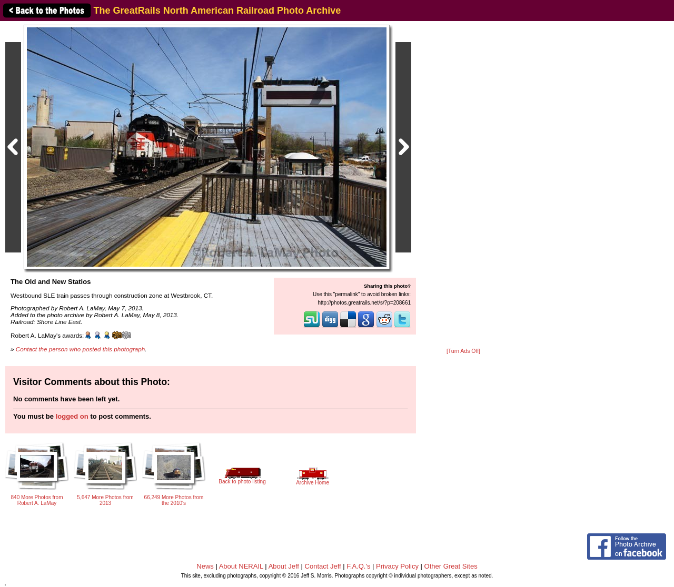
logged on (72, 416)
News (205, 566)
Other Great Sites (451, 566)
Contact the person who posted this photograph (80, 349)
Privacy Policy (397, 566)
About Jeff (284, 566)
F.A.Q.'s (358, 566)
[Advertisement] (463, 185)
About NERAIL (241, 566)
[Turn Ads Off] (463, 351)
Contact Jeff (323, 566)
